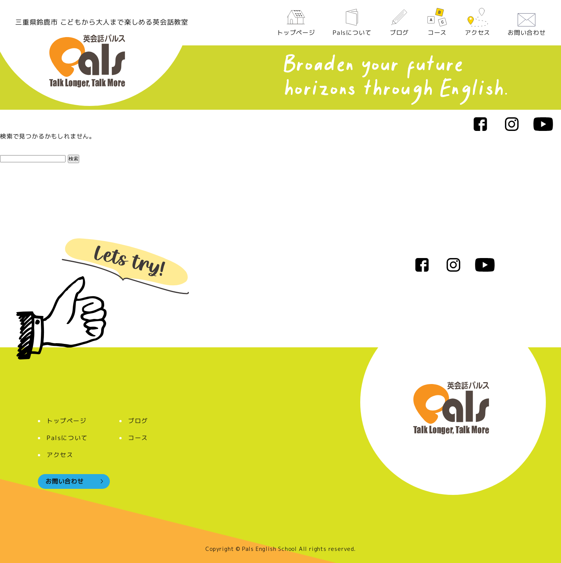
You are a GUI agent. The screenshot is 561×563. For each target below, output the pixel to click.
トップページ (296, 22)
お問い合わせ (527, 22)
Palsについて (352, 22)
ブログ (399, 22)
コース (437, 22)
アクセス (477, 22)
